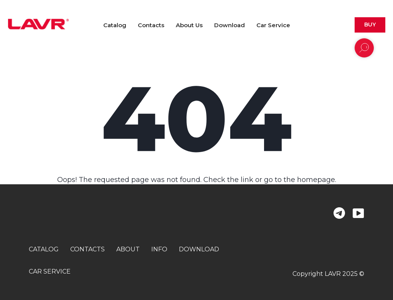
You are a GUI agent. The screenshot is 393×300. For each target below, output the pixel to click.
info (159, 249)
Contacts (151, 25)
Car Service (273, 25)
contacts (87, 249)
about (128, 249)
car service (50, 271)
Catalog (114, 25)
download (199, 249)
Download (229, 25)
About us (189, 25)
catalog (44, 249)
